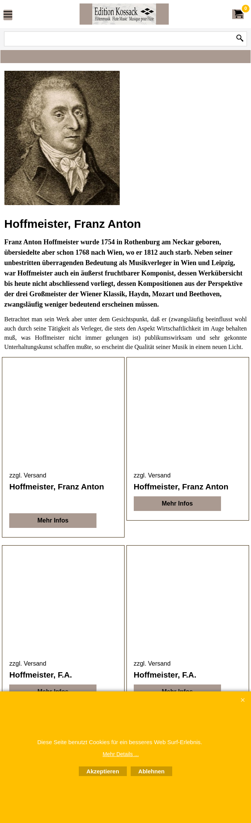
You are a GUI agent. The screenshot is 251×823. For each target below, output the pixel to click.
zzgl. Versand (27, 475)
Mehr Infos (52, 520)
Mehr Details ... (121, 754)
